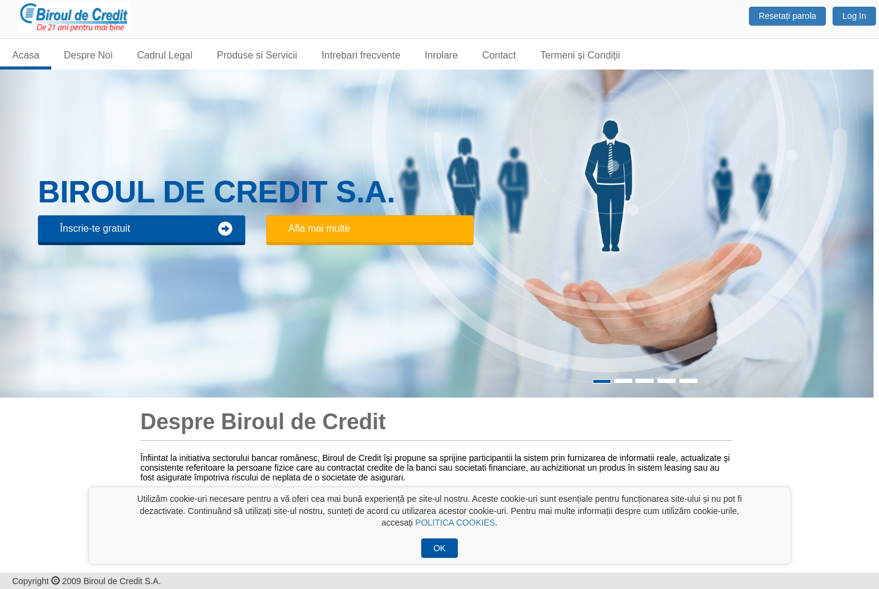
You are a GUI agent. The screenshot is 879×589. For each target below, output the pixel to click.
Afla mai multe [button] (319, 228)
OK (439, 548)
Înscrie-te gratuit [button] (146, 228)
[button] (852, 234)
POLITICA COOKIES (455, 522)
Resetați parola (787, 16)
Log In (854, 16)
